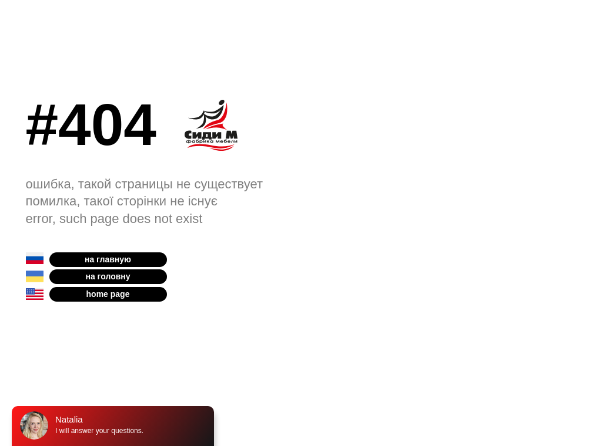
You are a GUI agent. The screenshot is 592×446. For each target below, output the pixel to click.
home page (108, 294)
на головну (107, 276)
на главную (108, 259)
